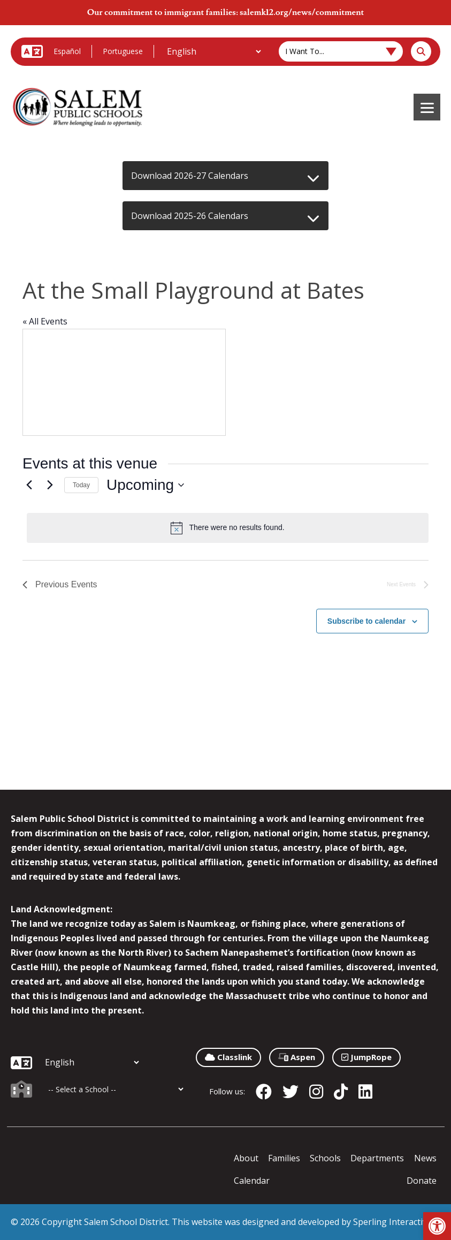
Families (284, 1158)
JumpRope (366, 1057)
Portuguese (123, 51)
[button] (437, 1226)
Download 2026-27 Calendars (189, 176)
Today (81, 485)
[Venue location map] (124, 382)
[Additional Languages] (214, 51)
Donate (422, 1180)
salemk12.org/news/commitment (302, 12)
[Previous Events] (28, 485)
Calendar (252, 1180)
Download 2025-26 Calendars (189, 216)
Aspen (296, 1057)
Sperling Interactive (392, 1222)
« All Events (44, 321)
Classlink (228, 1057)
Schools (325, 1158)
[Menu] (427, 107)
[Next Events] (49, 485)
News (425, 1158)
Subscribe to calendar (366, 621)
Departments (377, 1158)
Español (67, 51)
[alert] (228, 528)
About (246, 1158)
